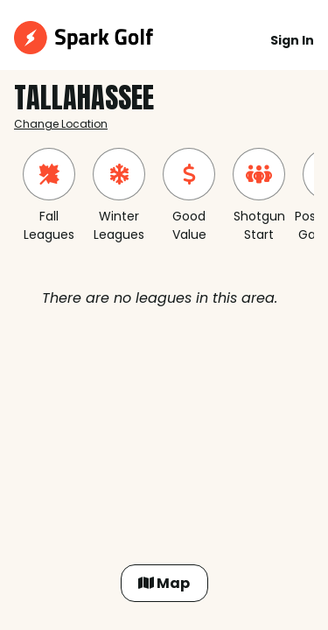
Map (164, 583)
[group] (49, 196)
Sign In (292, 40)
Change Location (61, 123)
